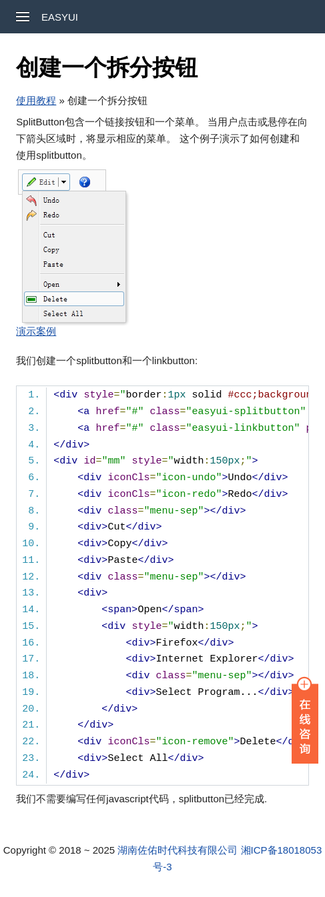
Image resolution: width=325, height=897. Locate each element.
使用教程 (36, 100)
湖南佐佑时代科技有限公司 (177, 850)
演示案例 (36, 331)
